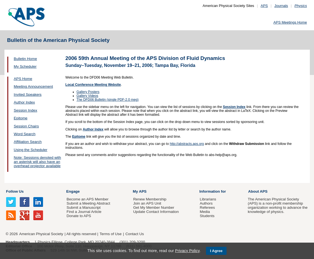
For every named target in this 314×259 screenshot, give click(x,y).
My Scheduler (25, 66)
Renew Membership (150, 199)
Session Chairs (26, 126)
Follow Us (15, 191)
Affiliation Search (28, 142)
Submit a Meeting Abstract (88, 203)
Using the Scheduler (30, 150)
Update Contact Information (156, 212)
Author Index (24, 102)
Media (205, 212)
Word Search (25, 134)
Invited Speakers (28, 94)
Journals (281, 6)
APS (264, 6)
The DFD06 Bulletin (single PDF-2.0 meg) (108, 100)
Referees (207, 207)
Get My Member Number (153, 207)
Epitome (20, 118)
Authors (206, 203)
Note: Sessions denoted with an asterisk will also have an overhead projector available (37, 161)
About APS (258, 191)
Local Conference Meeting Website (93, 85)
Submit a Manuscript (84, 207)
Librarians (208, 199)
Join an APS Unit (147, 203)
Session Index (25, 110)
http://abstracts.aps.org (187, 144)
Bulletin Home (25, 59)
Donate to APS (79, 216)
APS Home (23, 79)
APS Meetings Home (290, 22)
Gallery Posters (88, 92)
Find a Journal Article (84, 212)
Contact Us (134, 234)
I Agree (216, 251)
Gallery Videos (87, 96)
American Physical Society (41, 234)
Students (207, 216)
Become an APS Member (88, 199)
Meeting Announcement (33, 86)
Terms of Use (111, 234)
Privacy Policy (187, 250)
